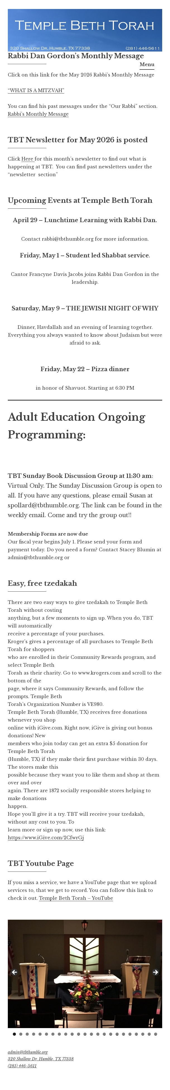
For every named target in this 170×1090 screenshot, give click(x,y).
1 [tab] (14, 1034)
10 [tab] (72, 1034)
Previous (15, 972)
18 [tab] (123, 1034)
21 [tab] (143, 1034)
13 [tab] (91, 1034)
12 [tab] (85, 1034)
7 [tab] (52, 1034)
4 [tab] (33, 1034)
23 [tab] (155, 1034)
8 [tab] (59, 1034)
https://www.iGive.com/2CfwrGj (46, 837)
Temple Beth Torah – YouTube (76, 898)
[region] (85, 974)
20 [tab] (136, 1034)
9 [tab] (65, 1034)
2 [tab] (20, 1034)
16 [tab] (110, 1034)
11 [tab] (79, 1034)
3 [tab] (27, 1034)
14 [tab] (98, 1034)
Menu (147, 64)
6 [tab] (46, 1034)
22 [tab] (149, 1034)
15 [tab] (104, 1034)
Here (28, 159)
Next (155, 972)
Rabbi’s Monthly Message (38, 114)
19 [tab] (130, 1034)
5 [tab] (40, 1034)
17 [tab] (117, 1034)
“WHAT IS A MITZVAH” (36, 90)
